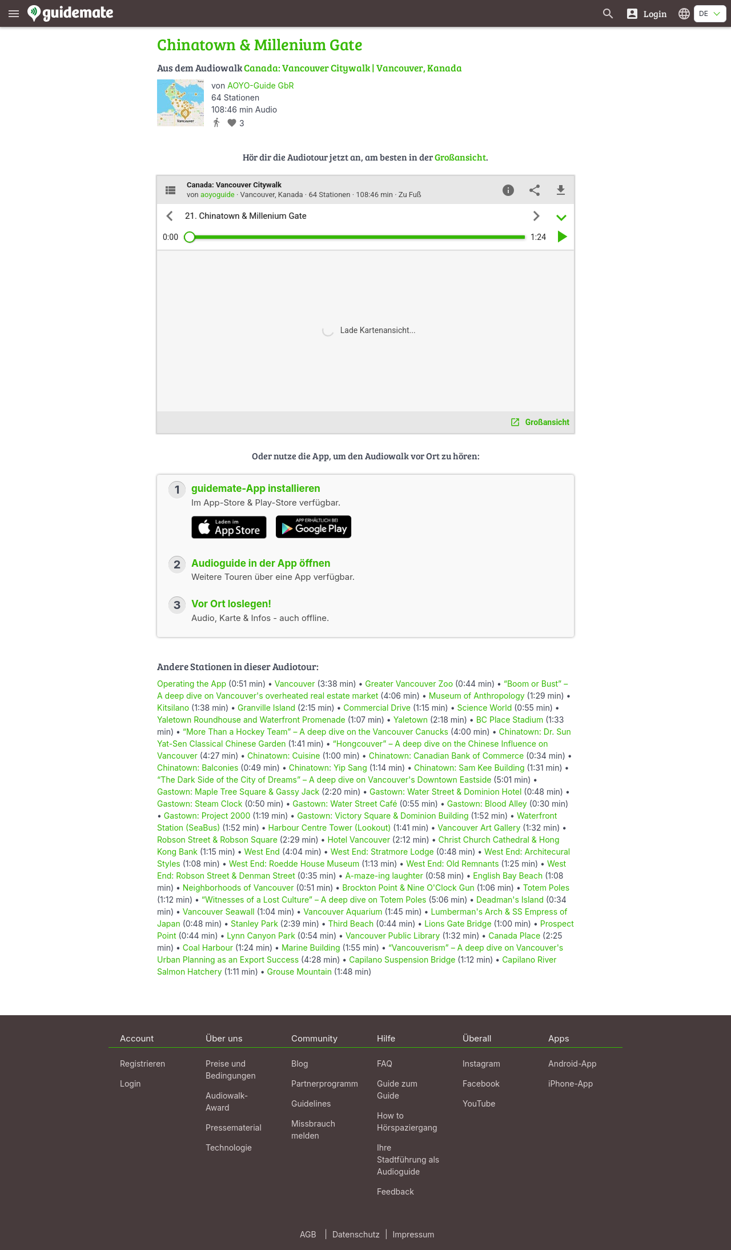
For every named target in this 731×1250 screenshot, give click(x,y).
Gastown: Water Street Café (344, 803)
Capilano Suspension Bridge (402, 959)
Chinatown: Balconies (197, 767)
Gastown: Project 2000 (207, 815)
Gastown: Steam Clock (199, 803)
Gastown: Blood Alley (487, 803)
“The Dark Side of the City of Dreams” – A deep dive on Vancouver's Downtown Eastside (324, 779)
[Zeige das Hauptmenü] (13, 13)
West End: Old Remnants (452, 863)
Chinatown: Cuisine (283, 755)
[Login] (646, 13)
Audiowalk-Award (227, 1101)
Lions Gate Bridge (457, 923)
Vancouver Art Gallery (478, 827)
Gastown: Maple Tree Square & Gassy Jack (238, 791)
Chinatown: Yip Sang (328, 767)
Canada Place (514, 935)
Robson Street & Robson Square (217, 839)
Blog (299, 1063)
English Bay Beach (508, 875)
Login (130, 1083)
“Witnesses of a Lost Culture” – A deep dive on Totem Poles (314, 899)
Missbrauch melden (313, 1129)
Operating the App (191, 683)
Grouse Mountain (299, 971)
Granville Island (266, 707)
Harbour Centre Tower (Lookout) (329, 827)
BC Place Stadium (510, 719)
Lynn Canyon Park (261, 935)
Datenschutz (356, 1234)
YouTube (479, 1103)
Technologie (229, 1147)
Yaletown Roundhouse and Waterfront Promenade (251, 719)
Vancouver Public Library (393, 935)
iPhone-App (570, 1083)
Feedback (395, 1191)
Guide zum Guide (397, 1089)
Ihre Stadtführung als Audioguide (408, 1159)
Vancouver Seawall (219, 911)
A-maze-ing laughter (384, 875)
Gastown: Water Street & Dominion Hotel (445, 791)
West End (262, 851)
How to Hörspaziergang (407, 1121)
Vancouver (295, 683)
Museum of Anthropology (477, 695)
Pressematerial (234, 1127)
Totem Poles (546, 887)
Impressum (414, 1234)
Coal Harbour (208, 947)
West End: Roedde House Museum (294, 863)
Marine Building (311, 947)
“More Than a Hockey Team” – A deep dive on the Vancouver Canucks (315, 731)
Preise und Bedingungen (231, 1069)
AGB (308, 1234)
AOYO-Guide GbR (260, 85)
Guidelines (311, 1103)
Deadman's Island (510, 899)
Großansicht (460, 157)
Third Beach (351, 923)
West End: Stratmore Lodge (382, 851)
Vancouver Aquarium (342, 911)
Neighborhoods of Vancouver (238, 887)
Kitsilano (173, 707)
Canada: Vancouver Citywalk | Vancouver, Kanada (353, 67)
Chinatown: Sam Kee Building (469, 767)
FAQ (384, 1063)
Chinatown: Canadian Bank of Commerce (446, 755)
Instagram (481, 1063)
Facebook (481, 1083)
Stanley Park (254, 923)
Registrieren (142, 1063)
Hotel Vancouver (358, 839)
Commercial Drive (377, 707)
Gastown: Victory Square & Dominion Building (382, 815)
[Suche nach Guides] (608, 13)
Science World (484, 707)
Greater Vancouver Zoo (409, 683)
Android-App (572, 1063)
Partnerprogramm (324, 1083)
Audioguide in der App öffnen (261, 563)
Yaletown (410, 719)
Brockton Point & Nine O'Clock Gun (408, 887)
